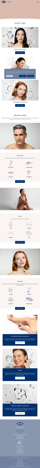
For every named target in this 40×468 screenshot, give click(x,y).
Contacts (20, 453)
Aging (20, 370)
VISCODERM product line (20, 102)
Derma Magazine (20, 450)
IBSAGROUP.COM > (20, 430)
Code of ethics (20, 462)
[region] (20, 74)
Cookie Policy (20, 461)
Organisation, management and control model (20, 466)
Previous (2, 8)
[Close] (34, 70)
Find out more (20, 52)
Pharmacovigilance (20, 465)
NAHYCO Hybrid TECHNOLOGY (20, 405)
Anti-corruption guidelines (20, 463)
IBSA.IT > (20, 433)
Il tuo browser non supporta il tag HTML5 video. (20, 11)
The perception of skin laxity (20, 336)
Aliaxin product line (20, 49)
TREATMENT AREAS (19, 446)
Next (37, 8)
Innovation (20, 449)
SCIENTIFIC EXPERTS (20, 452)
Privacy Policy (20, 459)
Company (20, 444)
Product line (20, 447)
